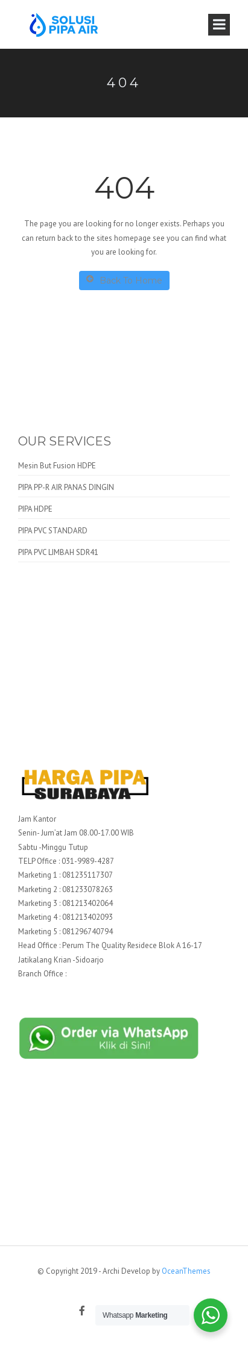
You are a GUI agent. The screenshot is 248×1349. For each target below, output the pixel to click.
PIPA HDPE (35, 509)
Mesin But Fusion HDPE (57, 466)
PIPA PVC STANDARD (52, 531)
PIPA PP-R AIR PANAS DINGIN (66, 487)
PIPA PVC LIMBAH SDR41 (58, 552)
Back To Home (124, 280)
